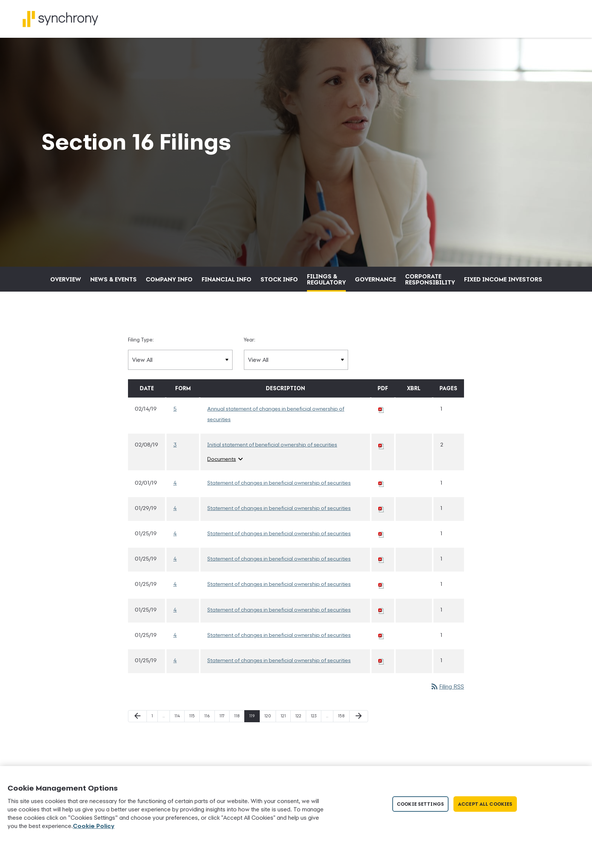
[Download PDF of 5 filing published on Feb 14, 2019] (381, 430)
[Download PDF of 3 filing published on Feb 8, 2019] (381, 466)
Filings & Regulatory (326, 301)
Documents (226, 480)
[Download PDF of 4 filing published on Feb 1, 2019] (381, 504)
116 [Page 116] (208, 739)
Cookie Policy (93, 825)
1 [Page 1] (154, 739)
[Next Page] (358, 738)
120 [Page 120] (268, 739)
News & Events (113, 301)
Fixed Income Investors (503, 301)
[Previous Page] (137, 738)
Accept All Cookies (485, 804)
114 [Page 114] (178, 739)
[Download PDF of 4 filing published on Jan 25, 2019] (381, 555)
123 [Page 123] (314, 739)
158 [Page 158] (342, 739)
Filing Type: (141, 361)
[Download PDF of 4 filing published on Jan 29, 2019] (381, 529)
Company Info (169, 301)
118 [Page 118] (238, 739)
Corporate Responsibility (430, 301)
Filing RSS (447, 708)
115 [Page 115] (193, 739)
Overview (65, 301)
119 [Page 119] (253, 739)
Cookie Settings (420, 804)
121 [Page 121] (284, 739)
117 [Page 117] (223, 739)
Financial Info (226, 301)
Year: (249, 361)
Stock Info (279, 301)
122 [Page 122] (299, 739)
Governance (375, 301)
